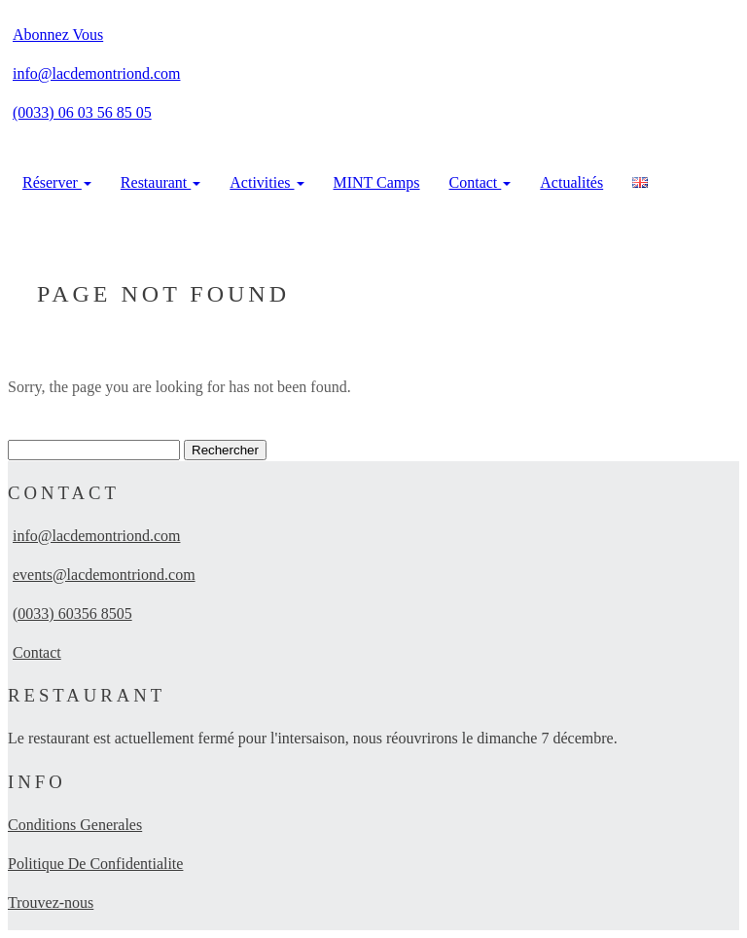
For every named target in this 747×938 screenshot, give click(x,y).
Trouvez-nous (50, 902)
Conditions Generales (75, 824)
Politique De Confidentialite (95, 863)
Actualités (571, 182)
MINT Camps (377, 182)
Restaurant (160, 182)
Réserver (56, 182)
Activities (266, 182)
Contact (480, 182)
